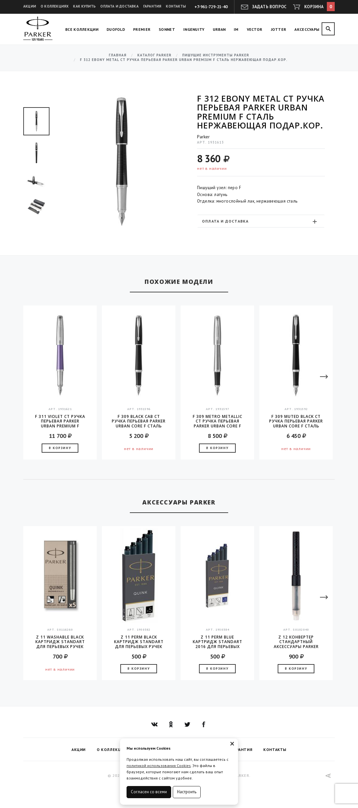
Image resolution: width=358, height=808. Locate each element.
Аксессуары (306, 29)
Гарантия (152, 6)
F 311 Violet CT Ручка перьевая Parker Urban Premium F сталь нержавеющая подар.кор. (60, 421)
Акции (29, 6)
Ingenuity (194, 29)
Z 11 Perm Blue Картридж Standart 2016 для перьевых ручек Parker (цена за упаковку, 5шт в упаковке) (217, 642)
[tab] (261, 221)
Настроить (186, 792)
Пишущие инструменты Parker (215, 55)
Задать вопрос (269, 7)
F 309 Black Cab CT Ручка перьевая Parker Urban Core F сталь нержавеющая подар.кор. (139, 421)
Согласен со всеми (149, 792)
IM (236, 29)
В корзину (60, 448)
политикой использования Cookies (159, 765)
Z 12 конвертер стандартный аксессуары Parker (296, 642)
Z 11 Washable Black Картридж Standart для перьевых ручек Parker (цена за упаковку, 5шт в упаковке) (60, 642)
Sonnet (167, 29)
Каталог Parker (154, 55)
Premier (141, 29)
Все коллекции (81, 29)
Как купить (84, 6)
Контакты (176, 6)
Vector (255, 29)
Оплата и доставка (119, 6)
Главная (118, 55)
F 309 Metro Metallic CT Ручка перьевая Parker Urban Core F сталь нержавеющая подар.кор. (217, 421)
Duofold (116, 29)
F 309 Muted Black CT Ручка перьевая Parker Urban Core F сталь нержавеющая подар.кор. (296, 421)
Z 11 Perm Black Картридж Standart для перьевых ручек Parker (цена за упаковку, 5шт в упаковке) (139, 642)
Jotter (279, 29)
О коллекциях (55, 6)
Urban (219, 29)
